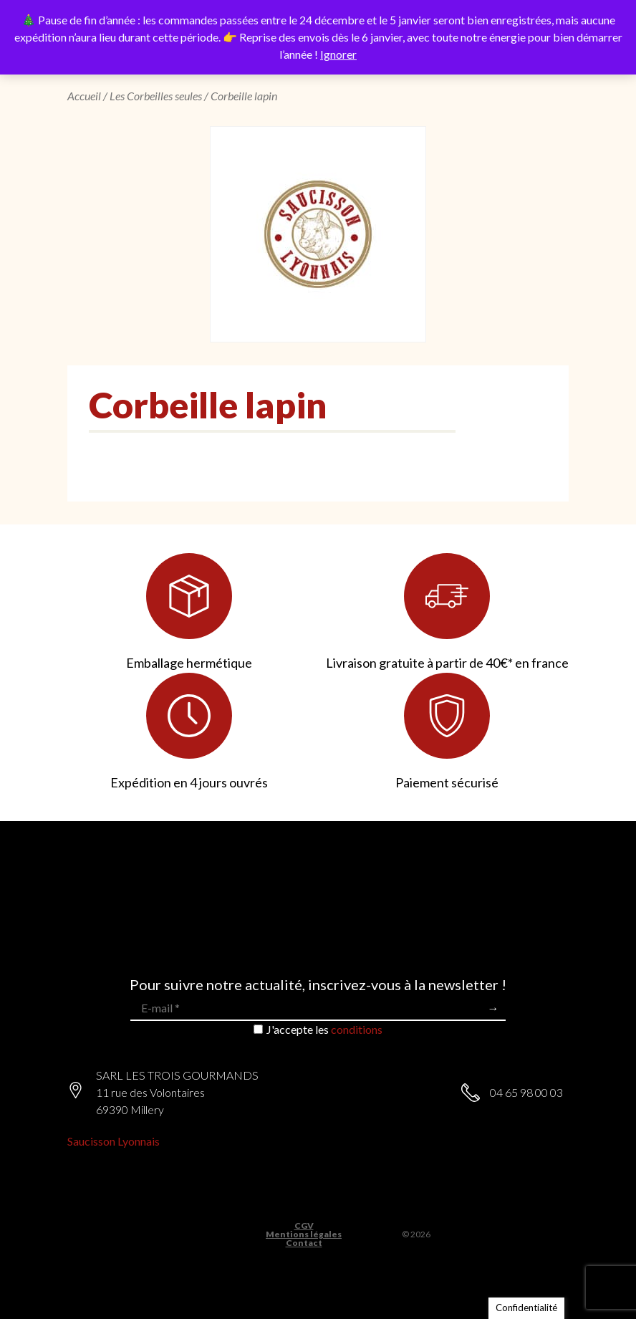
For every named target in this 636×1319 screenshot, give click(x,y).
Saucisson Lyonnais (113, 1141)
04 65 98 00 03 (526, 1092)
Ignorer (338, 54)
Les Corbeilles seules (156, 95)
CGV (304, 1226)
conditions (356, 1029)
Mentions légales (304, 1234)
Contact (304, 1243)
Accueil (84, 95)
